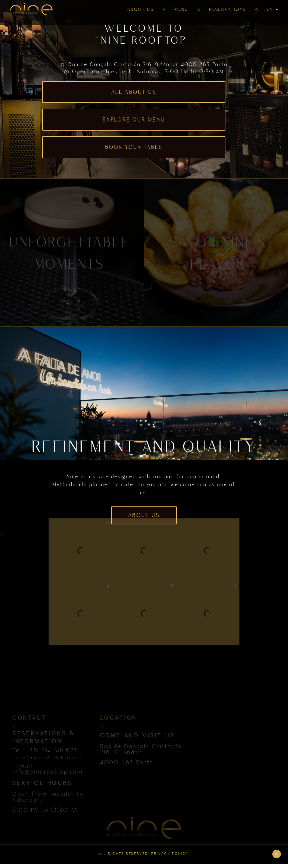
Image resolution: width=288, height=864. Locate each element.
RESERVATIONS (227, 9)
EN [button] (272, 9)
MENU (182, 9)
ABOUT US (140, 9)
